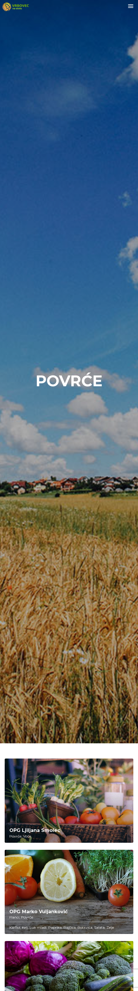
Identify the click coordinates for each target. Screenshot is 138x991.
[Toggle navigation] (130, 6)
